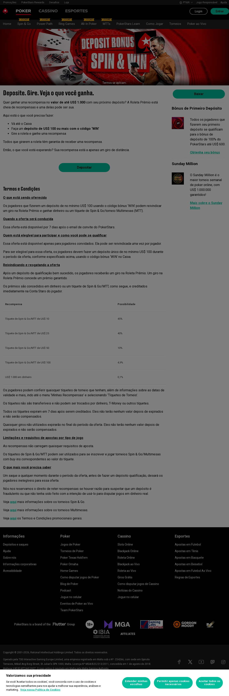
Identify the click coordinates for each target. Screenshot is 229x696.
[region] (114, 683)
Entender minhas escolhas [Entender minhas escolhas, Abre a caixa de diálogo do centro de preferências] (136, 683)
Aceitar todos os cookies (209, 683)
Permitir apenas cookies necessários (173, 683)
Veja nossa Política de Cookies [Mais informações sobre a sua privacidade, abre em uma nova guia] (40, 689)
